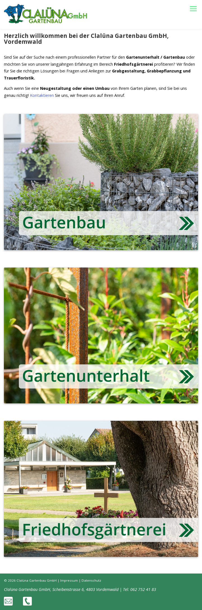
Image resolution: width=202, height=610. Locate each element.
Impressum (69, 580)
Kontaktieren (42, 95)
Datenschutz (91, 580)
